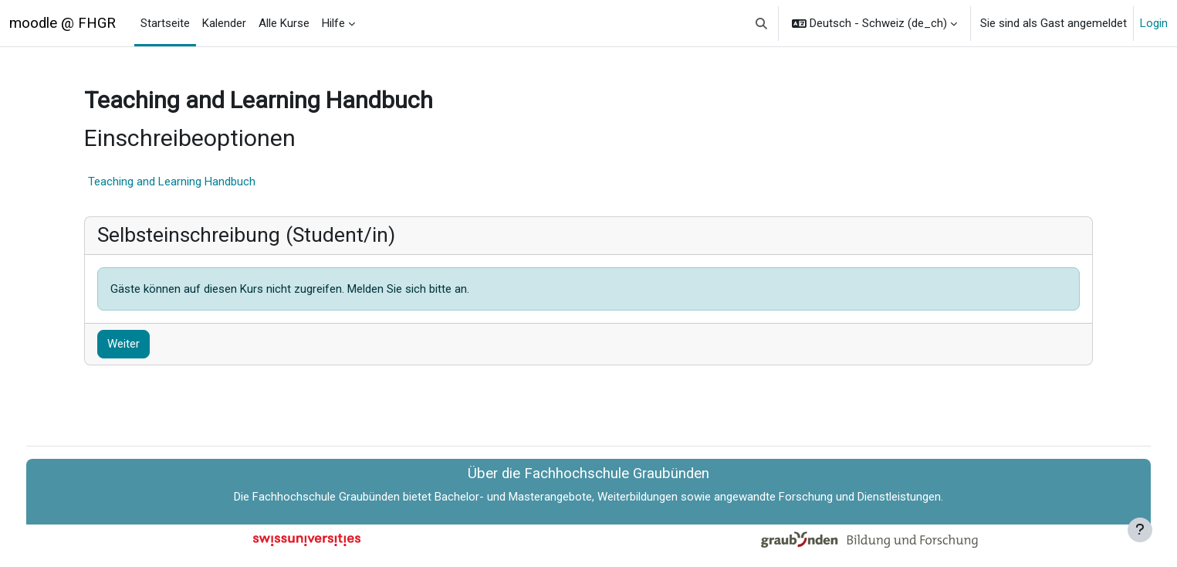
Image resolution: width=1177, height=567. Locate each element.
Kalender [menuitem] (224, 23)
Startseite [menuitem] (165, 23)
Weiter (149, 344)
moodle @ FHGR (62, 23)
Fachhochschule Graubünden (326, 497)
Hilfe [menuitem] (333, 23)
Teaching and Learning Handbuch (197, 181)
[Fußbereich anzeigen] (1140, 530)
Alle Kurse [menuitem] (284, 23)
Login (1154, 23)
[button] (762, 23)
